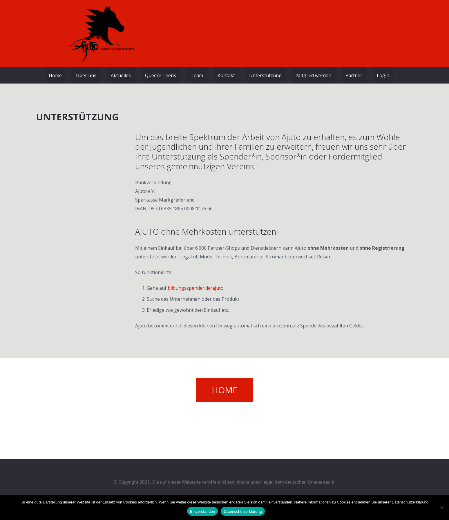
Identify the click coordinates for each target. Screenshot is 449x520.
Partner (353, 75)
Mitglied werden (313, 75)
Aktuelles (121, 75)
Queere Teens (160, 75)
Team (197, 75)
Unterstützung (265, 75)
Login (383, 75)
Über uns (86, 75)
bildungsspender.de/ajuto (196, 288)
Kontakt (226, 75)
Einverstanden (202, 511)
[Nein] (442, 507)
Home (55, 75)
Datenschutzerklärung (243, 511)
